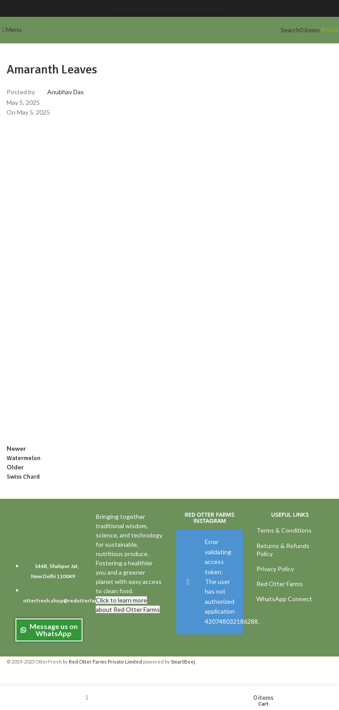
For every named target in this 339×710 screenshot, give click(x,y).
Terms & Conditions (284, 530)
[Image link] (48, 533)
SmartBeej (183, 661)
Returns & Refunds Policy (282, 549)
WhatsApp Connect (284, 599)
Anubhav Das (65, 92)
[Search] (290, 30)
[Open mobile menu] (12, 29)
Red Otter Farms (279, 583)
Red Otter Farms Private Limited (105, 661)
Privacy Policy (275, 568)
